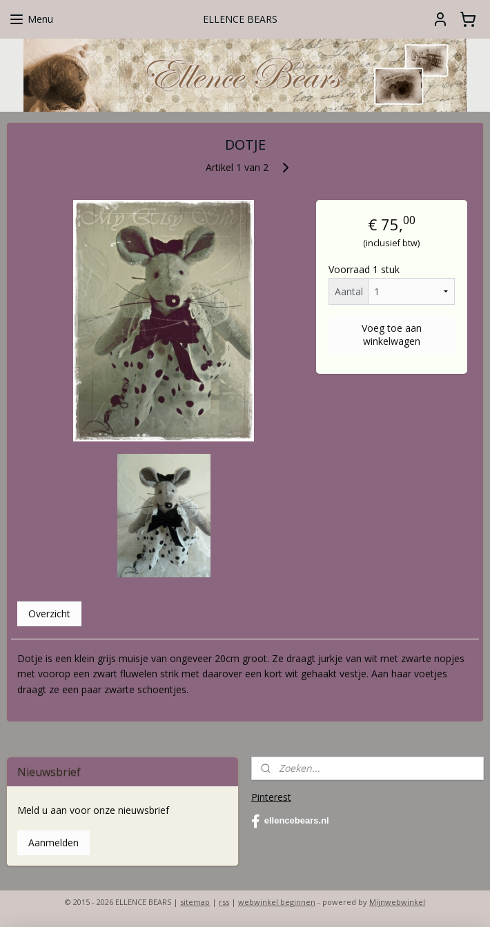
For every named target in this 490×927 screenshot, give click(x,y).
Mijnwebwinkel (397, 902)
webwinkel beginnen (276, 902)
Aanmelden (53, 842)
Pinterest (271, 797)
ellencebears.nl (290, 821)
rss (224, 902)
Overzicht (49, 613)
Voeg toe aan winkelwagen (392, 334)
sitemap (195, 902)
